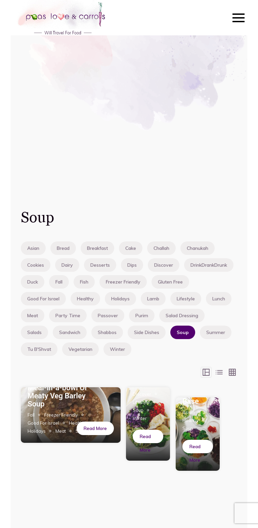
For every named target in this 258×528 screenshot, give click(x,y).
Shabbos (107, 332)
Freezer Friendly (123, 282)
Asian (33, 248)
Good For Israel (43, 299)
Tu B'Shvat (39, 349)
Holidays (120, 299)
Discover (163, 265)
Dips (132, 265)
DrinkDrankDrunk (208, 265)
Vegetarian (80, 349)
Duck (32, 282)
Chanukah (197, 248)
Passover (108, 315)
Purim (141, 315)
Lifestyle (186, 299)
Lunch (218, 299)
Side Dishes (146, 332)
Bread (63, 248)
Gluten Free (170, 282)
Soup (183, 332)
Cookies (35, 265)
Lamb (153, 299)
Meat (32, 315)
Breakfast (97, 248)
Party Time (67, 315)
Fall (58, 282)
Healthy (85, 299)
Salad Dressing (182, 315)
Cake (130, 248)
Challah (161, 248)
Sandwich (69, 332)
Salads (34, 332)
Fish (84, 282)
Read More (95, 428)
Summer (215, 332)
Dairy (67, 265)
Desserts (100, 265)
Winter (117, 349)
